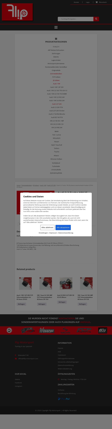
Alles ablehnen (47, 227)
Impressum (53, 233)
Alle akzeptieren (63, 227)
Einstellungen (43, 233)
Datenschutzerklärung (65, 233)
